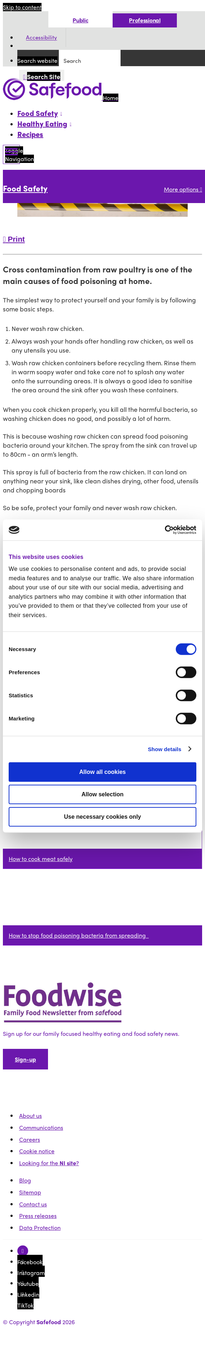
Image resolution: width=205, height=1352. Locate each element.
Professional (144, 20)
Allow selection (102, 794)
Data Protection (40, 1227)
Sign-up (25, 1059)
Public (80, 20)
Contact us (33, 1204)
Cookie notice (36, 1151)
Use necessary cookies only (102, 816)
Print (14, 239)
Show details (165, 749)
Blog (25, 1180)
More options (183, 189)
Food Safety (25, 188)
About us (30, 1115)
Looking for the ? (49, 1163)
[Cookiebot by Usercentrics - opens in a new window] (164, 530)
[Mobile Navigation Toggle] (11, 154)
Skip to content (22, 7)
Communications (41, 1127)
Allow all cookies (102, 771)
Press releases (38, 1215)
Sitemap (30, 1192)
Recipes (30, 134)
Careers (29, 1139)
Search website (37, 60)
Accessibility (41, 38)
